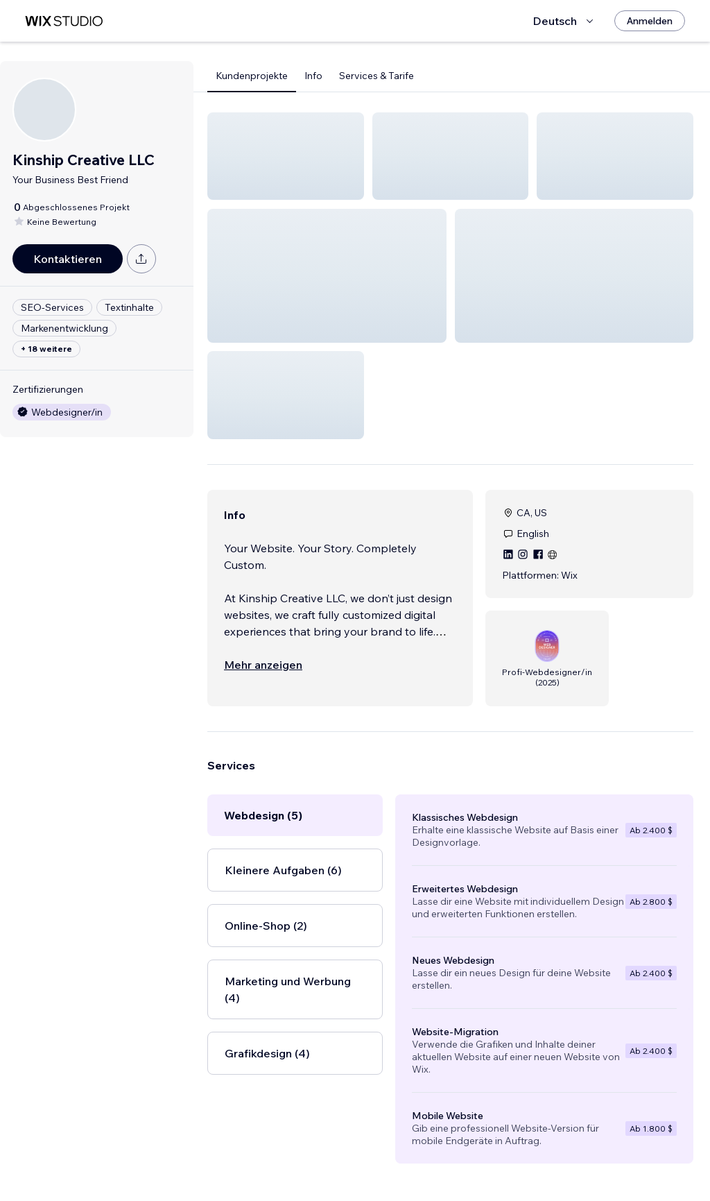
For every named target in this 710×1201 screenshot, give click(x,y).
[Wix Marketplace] (64, 21)
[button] (285, 156)
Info (313, 75)
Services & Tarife (376, 75)
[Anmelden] (649, 20)
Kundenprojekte (252, 75)
